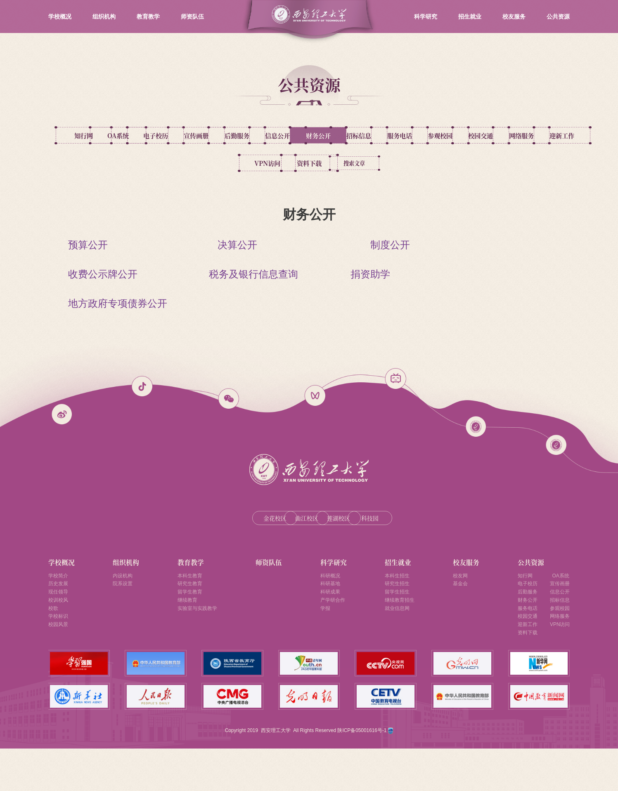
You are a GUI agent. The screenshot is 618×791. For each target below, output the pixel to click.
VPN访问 (523, 163)
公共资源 (558, 16)
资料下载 (269, 191)
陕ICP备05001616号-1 (362, 772)
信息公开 (452, 135)
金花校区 (226, 547)
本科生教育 (187, 605)
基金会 (463, 615)
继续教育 (185, 634)
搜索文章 (349, 191)
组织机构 (104, 16)
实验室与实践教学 (196, 644)
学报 (324, 644)
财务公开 (523, 135)
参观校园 (238, 163)
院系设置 (122, 615)
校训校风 (59, 634)
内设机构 (122, 605)
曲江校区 (281, 547)
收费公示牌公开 (102, 302)
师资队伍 (192, 16)
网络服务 (380, 163)
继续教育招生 (401, 634)
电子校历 (238, 135)
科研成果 (330, 625)
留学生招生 (398, 625)
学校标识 (59, 654)
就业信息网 (398, 644)
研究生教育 (187, 615)
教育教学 (148, 16)
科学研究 (425, 16)
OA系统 (166, 135)
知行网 (95, 135)
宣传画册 (309, 135)
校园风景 (59, 664)
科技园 (391, 547)
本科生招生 (398, 605)
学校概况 (59, 16)
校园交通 (309, 163)
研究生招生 (398, 615)
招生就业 (469, 16)
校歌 (54, 644)
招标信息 (95, 163)
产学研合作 (333, 634)
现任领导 (59, 625)
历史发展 (59, 615)
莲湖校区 (336, 547)
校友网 (463, 605)
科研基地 (330, 615)
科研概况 (330, 605)
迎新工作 (452, 163)
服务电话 (166, 163)
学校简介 (59, 605)
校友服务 (514, 16)
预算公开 (88, 273)
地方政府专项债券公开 (117, 331)
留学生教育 (187, 625)
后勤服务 (380, 135)
